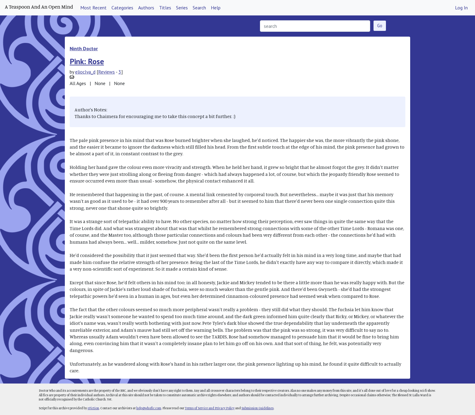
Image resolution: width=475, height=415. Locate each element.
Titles (165, 8)
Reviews (106, 72)
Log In (461, 8)
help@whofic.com (148, 408)
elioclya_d (85, 72)
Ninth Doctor (84, 48)
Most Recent (93, 8)
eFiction (93, 408)
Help (216, 8)
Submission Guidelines (257, 408)
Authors (146, 8)
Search (199, 8)
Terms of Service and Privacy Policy (209, 408)
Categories (122, 8)
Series (182, 8)
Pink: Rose (87, 61)
